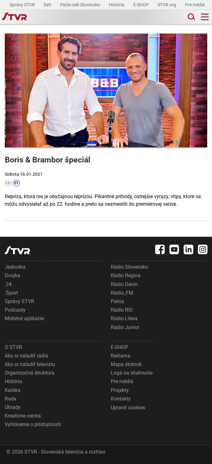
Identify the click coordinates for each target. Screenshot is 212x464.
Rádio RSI (122, 310)
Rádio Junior (125, 327)
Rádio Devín (124, 284)
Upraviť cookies (128, 408)
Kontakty (121, 399)
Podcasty (15, 310)
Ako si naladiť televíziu (30, 364)
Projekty (120, 390)
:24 (8, 284)
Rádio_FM (122, 293)
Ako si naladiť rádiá (26, 356)
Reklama (120, 356)
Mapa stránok (126, 364)
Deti (48, 4)
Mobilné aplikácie (24, 318)
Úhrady (13, 407)
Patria (117, 301)
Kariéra (13, 390)
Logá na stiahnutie (132, 373)
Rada (10, 399)
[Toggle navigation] (205, 17)
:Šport (11, 293)
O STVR (13, 347)
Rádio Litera (124, 318)
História (117, 4)
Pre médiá (195, 4)
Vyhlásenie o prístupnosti (33, 424)
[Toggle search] (191, 17)
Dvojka (12, 275)
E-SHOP (141, 4)
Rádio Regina (125, 275)
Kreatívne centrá (23, 416)
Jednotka (15, 267)
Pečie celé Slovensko (80, 4)
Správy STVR (22, 4)
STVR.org (167, 4)
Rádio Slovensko (129, 267)
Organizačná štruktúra (29, 373)
